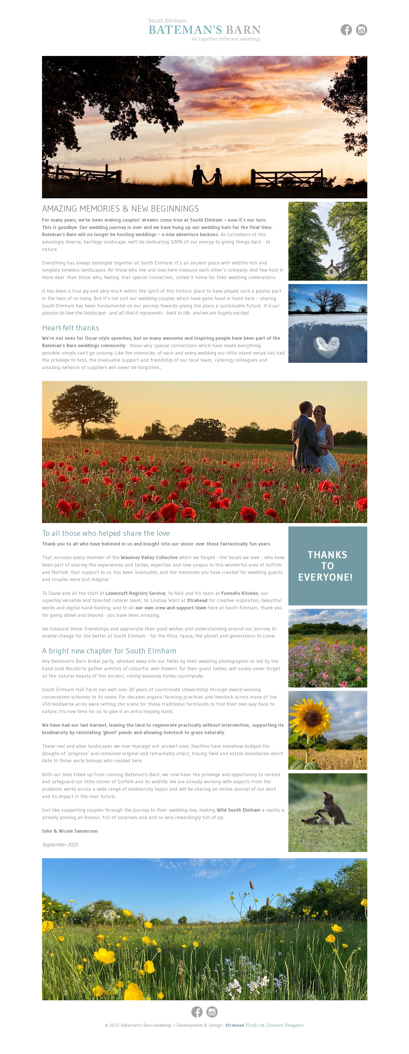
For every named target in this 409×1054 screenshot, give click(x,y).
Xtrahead (234, 1025)
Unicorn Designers (286, 1025)
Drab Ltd (256, 1025)
